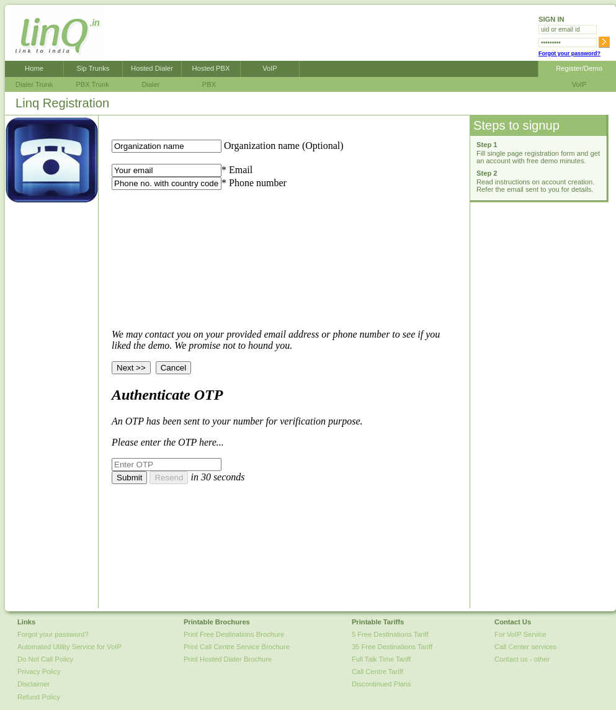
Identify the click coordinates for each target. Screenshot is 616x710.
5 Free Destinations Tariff (390, 634)
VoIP (269, 68)
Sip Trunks (93, 68)
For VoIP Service (520, 634)
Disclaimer (33, 684)
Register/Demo (577, 68)
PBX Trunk (92, 84)
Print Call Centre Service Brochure (237, 646)
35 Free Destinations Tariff (392, 646)
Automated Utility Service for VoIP (69, 646)
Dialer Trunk (34, 84)
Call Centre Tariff (377, 671)
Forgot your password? (569, 53)
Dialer (150, 84)
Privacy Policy (39, 671)
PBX (209, 84)
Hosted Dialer (152, 68)
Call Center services (525, 646)
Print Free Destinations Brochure (234, 634)
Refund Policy (38, 697)
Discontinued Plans (381, 684)
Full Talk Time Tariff (381, 659)
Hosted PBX (211, 68)
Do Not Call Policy (45, 659)
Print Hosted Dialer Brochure (228, 659)
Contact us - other (522, 659)
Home (34, 68)
